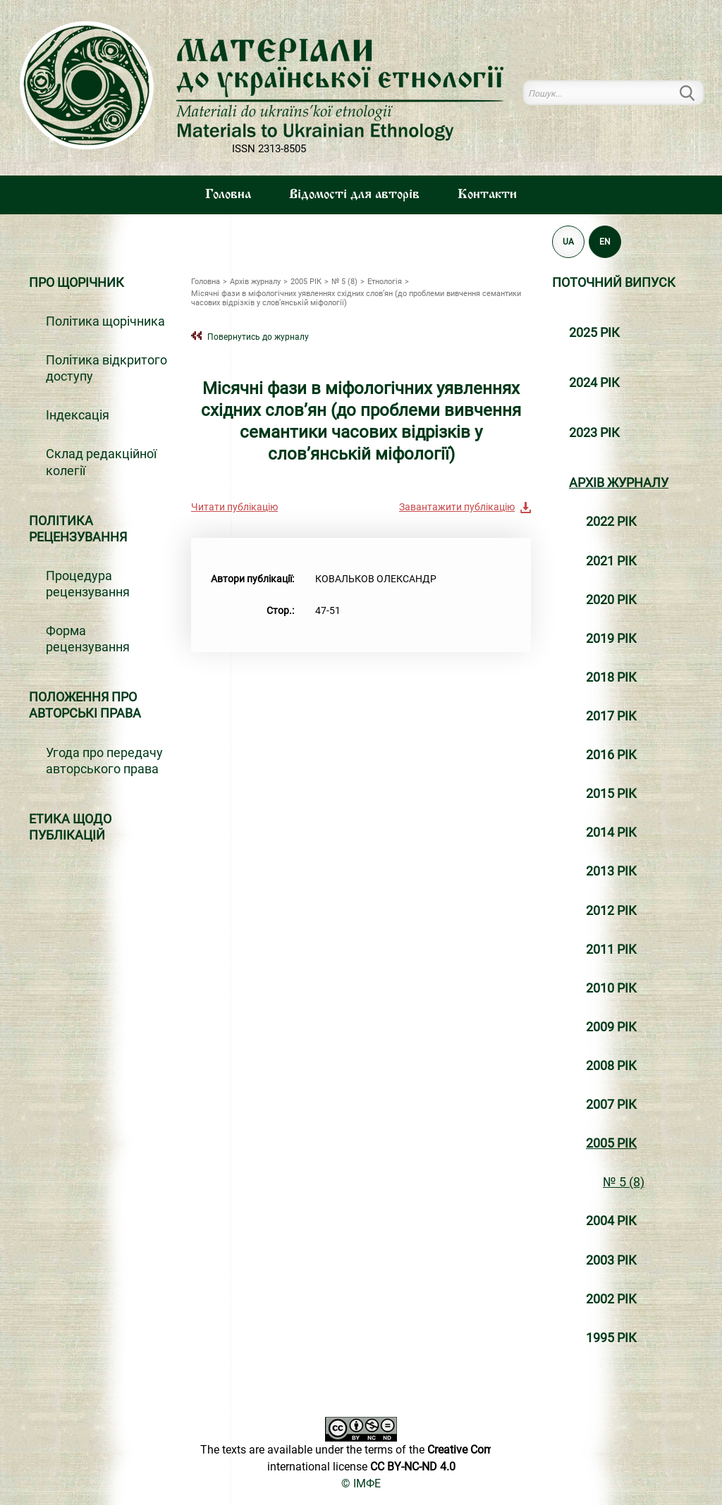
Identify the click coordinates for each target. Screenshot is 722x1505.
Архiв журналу (618, 483)
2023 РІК (594, 433)
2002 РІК (611, 1299)
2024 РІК (594, 383)
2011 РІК (611, 949)
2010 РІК (611, 988)
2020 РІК (611, 600)
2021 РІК (611, 561)
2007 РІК (611, 1105)
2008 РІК (611, 1066)
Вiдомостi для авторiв (354, 194)
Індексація (77, 415)
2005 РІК (611, 1143)
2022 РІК (611, 522)
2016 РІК (611, 755)
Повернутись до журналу (258, 336)
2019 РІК (611, 639)
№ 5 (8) (623, 1182)
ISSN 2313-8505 (269, 148)
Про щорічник (76, 283)
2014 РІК (611, 832)
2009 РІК (611, 1027)
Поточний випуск (613, 283)
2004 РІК (611, 1221)
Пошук (695, 92)
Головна (228, 194)
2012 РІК (611, 911)
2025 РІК (594, 333)
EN (605, 241)
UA (568, 241)
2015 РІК (611, 794)
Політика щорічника (105, 321)
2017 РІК (611, 716)
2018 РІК (611, 677)
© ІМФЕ (361, 1483)
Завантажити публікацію (457, 506)
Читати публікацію (234, 506)
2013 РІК (611, 871)
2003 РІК (611, 1260)
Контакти (487, 194)
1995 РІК (611, 1338)
